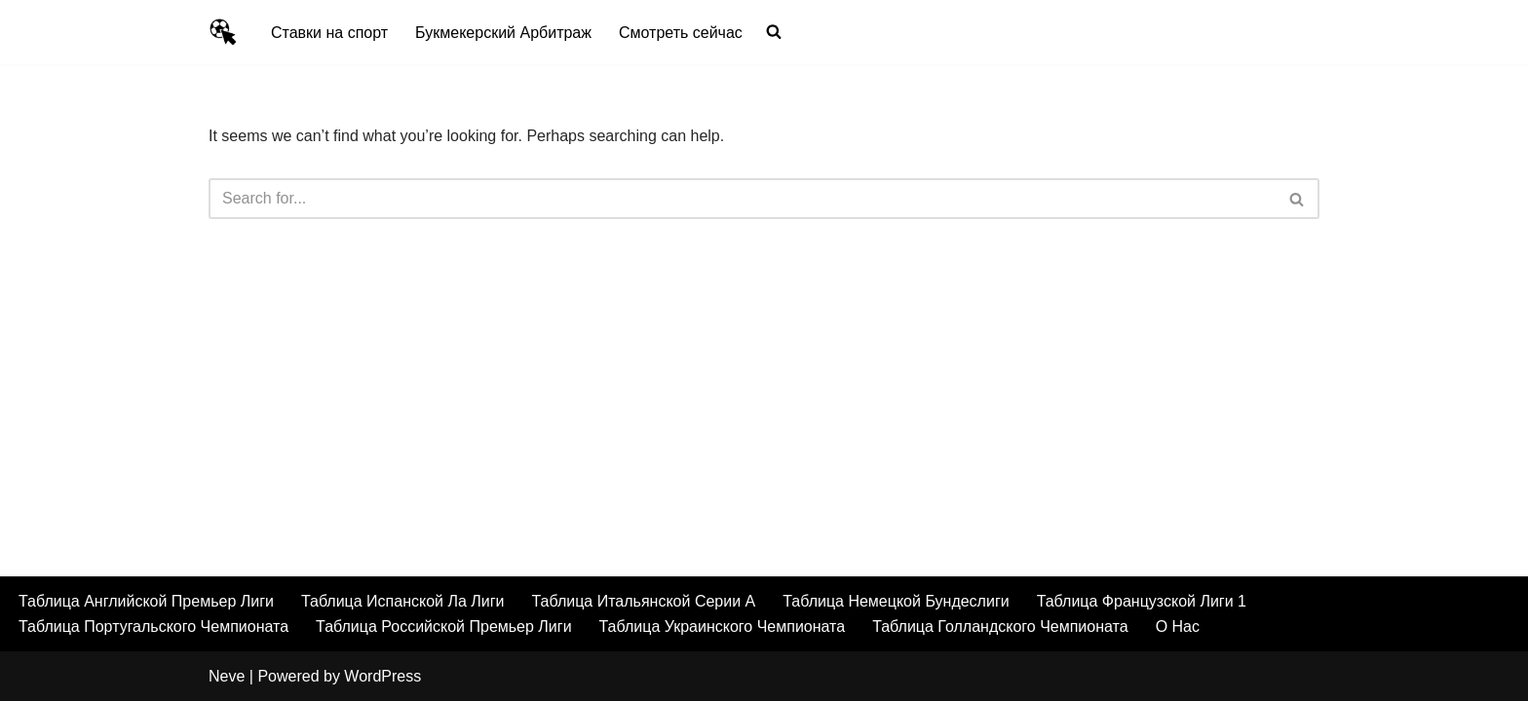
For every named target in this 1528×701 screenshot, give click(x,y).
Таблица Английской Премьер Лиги (146, 601)
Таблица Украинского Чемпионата (722, 626)
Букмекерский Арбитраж (503, 32)
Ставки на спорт (329, 32)
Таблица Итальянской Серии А (644, 601)
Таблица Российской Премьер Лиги (443, 626)
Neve (227, 676)
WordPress (382, 676)
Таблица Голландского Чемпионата (999, 626)
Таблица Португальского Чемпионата (153, 626)
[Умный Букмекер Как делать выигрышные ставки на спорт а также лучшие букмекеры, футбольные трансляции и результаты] (223, 32)
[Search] (742, 198)
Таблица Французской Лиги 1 (1141, 601)
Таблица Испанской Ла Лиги (403, 601)
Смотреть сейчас (681, 32)
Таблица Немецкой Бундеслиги (896, 601)
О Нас (1178, 626)
